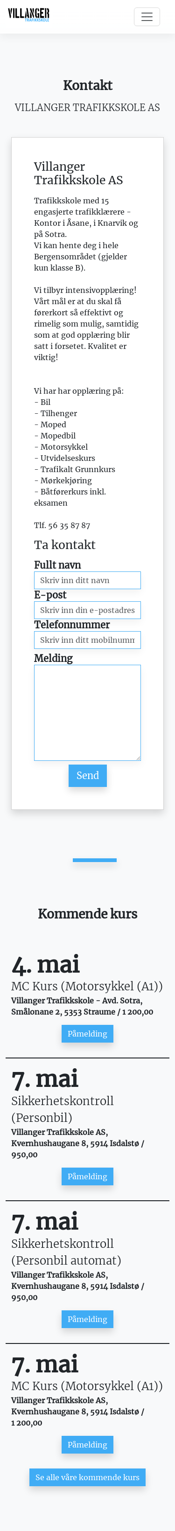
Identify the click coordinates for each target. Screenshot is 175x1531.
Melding (53, 658)
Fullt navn (57, 565)
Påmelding (87, 1033)
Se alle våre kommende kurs (87, 1477)
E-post (50, 595)
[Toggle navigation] (147, 16)
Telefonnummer (72, 625)
